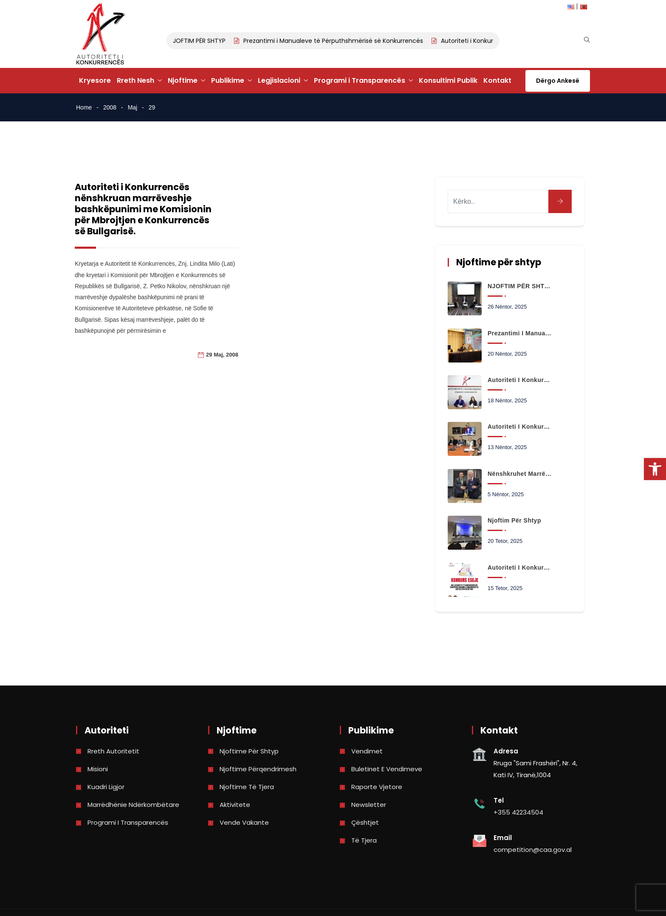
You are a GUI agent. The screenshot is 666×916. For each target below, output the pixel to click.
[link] (655, 469)
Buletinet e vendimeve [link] (386, 768)
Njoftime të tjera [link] (247, 786)
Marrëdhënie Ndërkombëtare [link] (133, 804)
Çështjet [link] (365, 822)
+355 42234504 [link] (518, 812)
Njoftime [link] (183, 80)
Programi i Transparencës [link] (359, 80)
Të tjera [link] (364, 840)
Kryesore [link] (95, 80)
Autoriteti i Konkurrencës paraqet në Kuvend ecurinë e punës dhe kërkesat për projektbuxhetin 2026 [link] (520, 426)
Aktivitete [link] (235, 804)
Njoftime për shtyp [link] (249, 751)
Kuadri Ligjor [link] (105, 786)
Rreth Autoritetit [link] (113, 751)
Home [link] (84, 107)
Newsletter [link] (368, 804)
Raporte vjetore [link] (376, 786)
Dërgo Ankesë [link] (557, 80)
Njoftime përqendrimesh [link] (258, 768)
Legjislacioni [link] (279, 80)
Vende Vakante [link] (244, 822)
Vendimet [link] (367, 751)
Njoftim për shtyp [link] (514, 520)
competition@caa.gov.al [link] (533, 849)
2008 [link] (109, 107)
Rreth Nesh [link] (135, 80)
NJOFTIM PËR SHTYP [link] (200, 41)
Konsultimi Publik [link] (448, 80)
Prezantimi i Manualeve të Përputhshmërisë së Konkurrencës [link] (336, 41)
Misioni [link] (97, 768)
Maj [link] (133, 107)
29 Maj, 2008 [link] (222, 354)
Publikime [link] (227, 80)
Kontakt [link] (497, 80)
